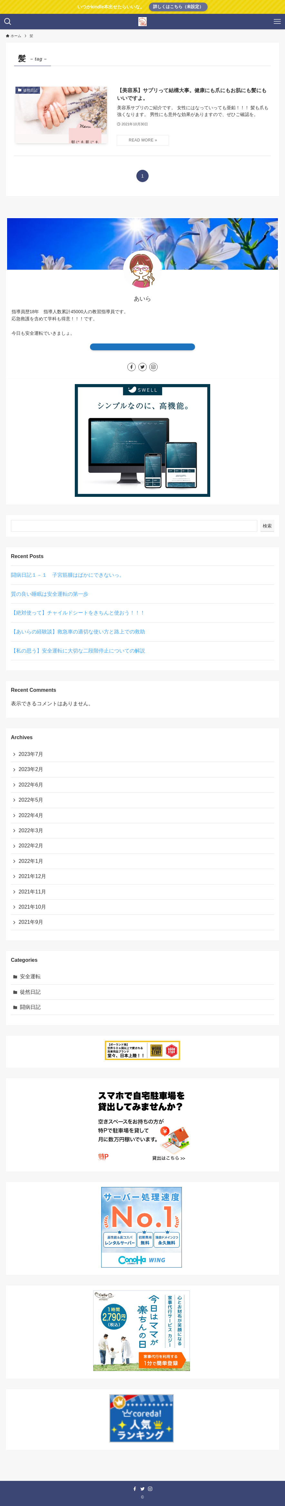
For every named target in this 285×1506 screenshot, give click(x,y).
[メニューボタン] (277, 21)
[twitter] (142, 367)
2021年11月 (32, 891)
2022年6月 (31, 784)
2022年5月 (31, 800)
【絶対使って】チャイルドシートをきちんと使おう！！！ (78, 612)
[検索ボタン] (7, 21)
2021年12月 (32, 876)
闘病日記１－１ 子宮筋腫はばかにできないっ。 (67, 575)
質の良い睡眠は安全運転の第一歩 (49, 594)
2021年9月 (31, 922)
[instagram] (153, 367)
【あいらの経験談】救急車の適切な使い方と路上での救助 (78, 631)
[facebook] (131, 367)
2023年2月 (31, 769)
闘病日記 (30, 1007)
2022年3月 (31, 830)
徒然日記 (30, 992)
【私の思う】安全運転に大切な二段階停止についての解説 (78, 650)
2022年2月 (31, 845)
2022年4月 (31, 815)
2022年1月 (31, 861)
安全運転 (30, 976)
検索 (267, 525)
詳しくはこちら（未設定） (178, 6)
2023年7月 (31, 754)
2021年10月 (32, 907)
